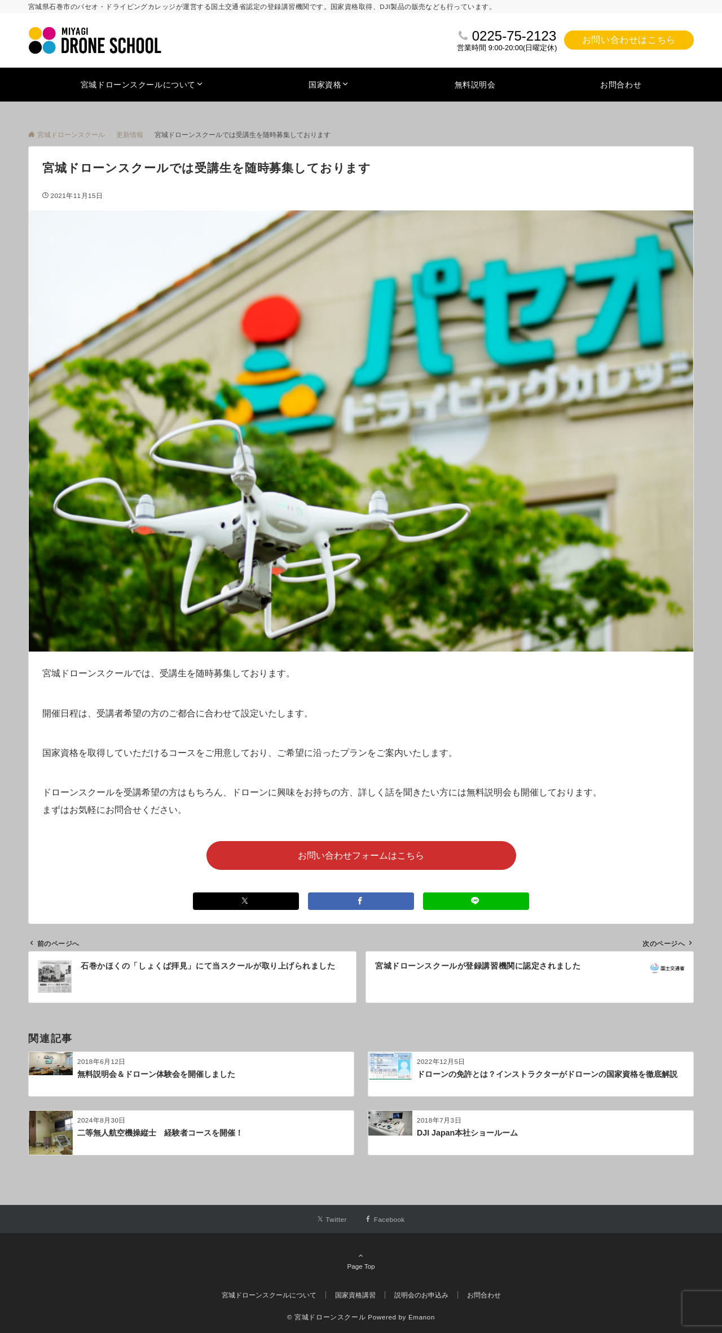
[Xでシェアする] (246, 901)
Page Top (361, 1260)
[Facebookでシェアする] (361, 901)
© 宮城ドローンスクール (326, 1317)
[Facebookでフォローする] (385, 1219)
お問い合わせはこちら (629, 40)
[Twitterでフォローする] (332, 1219)
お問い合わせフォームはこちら (361, 855)
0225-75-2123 (514, 35)
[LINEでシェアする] (476, 901)
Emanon (421, 1317)
